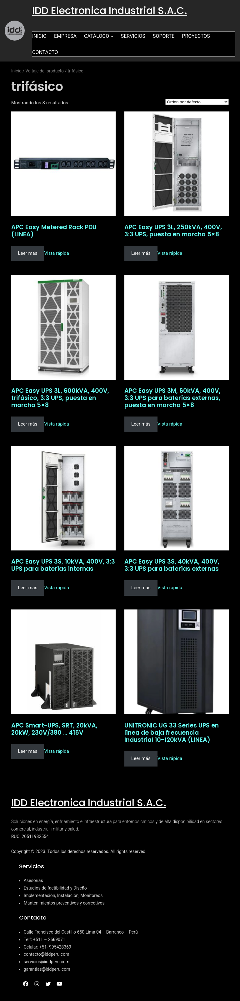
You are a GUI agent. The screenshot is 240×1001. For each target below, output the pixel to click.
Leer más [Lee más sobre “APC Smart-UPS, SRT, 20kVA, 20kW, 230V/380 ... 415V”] (28, 751)
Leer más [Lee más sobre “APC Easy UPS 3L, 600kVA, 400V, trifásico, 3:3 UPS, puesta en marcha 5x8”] (28, 424)
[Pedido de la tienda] (197, 102)
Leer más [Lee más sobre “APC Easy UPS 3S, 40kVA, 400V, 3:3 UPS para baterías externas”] (141, 587)
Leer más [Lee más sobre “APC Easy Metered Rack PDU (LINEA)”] (28, 253)
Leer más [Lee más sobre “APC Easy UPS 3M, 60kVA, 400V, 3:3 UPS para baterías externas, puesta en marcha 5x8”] (141, 424)
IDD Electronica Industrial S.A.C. (109, 10)
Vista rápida (56, 253)
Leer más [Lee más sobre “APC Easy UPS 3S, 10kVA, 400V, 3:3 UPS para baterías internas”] (28, 587)
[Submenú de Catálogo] (111, 36)
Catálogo (96, 36)
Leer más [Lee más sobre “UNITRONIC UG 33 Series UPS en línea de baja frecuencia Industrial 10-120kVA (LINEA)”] (141, 758)
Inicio (16, 70)
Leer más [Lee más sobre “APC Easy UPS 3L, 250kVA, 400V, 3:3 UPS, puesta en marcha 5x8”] (141, 253)
